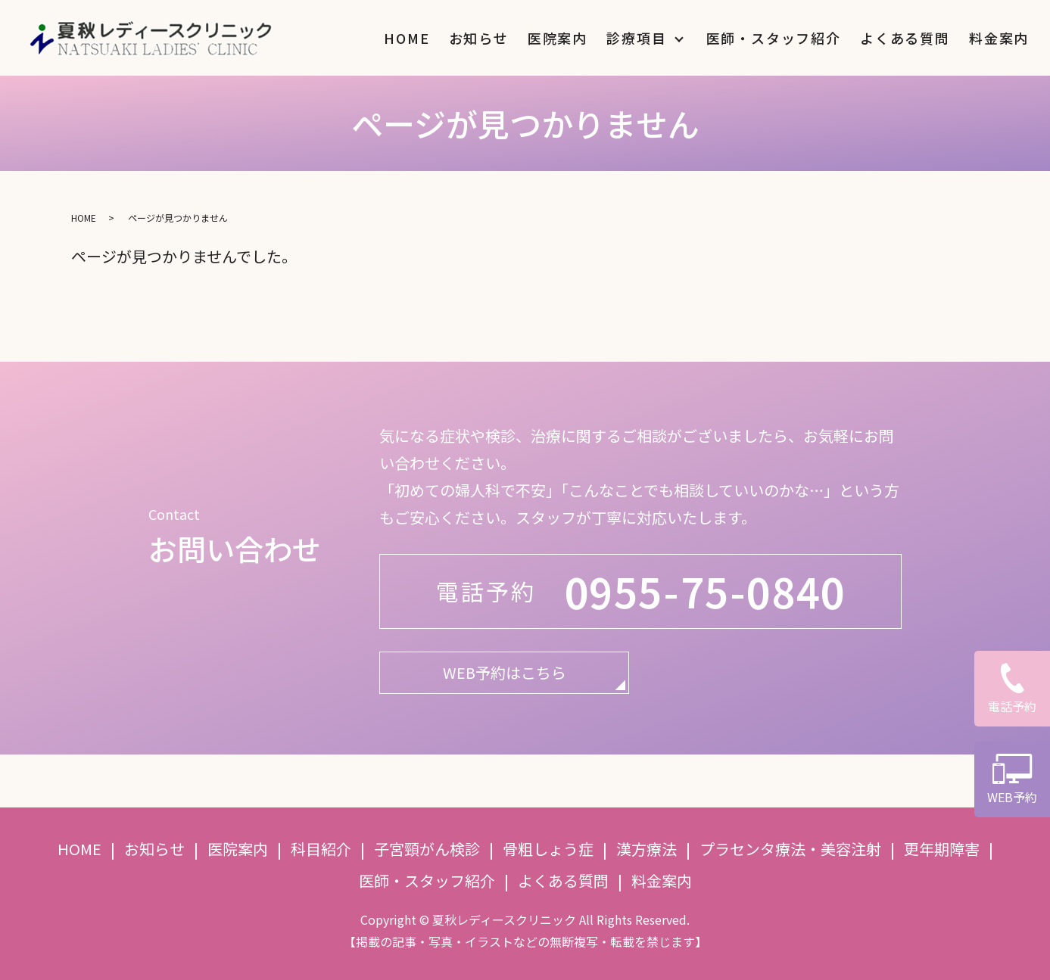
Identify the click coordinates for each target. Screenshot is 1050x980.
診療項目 (636, 38)
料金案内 (999, 38)
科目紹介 (321, 849)
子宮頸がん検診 (427, 849)
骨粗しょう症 (548, 849)
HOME (406, 38)
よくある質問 (905, 38)
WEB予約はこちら (504, 672)
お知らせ (479, 38)
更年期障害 (942, 849)
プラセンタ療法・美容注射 (790, 849)
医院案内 (557, 38)
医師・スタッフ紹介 (773, 38)
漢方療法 (646, 849)
